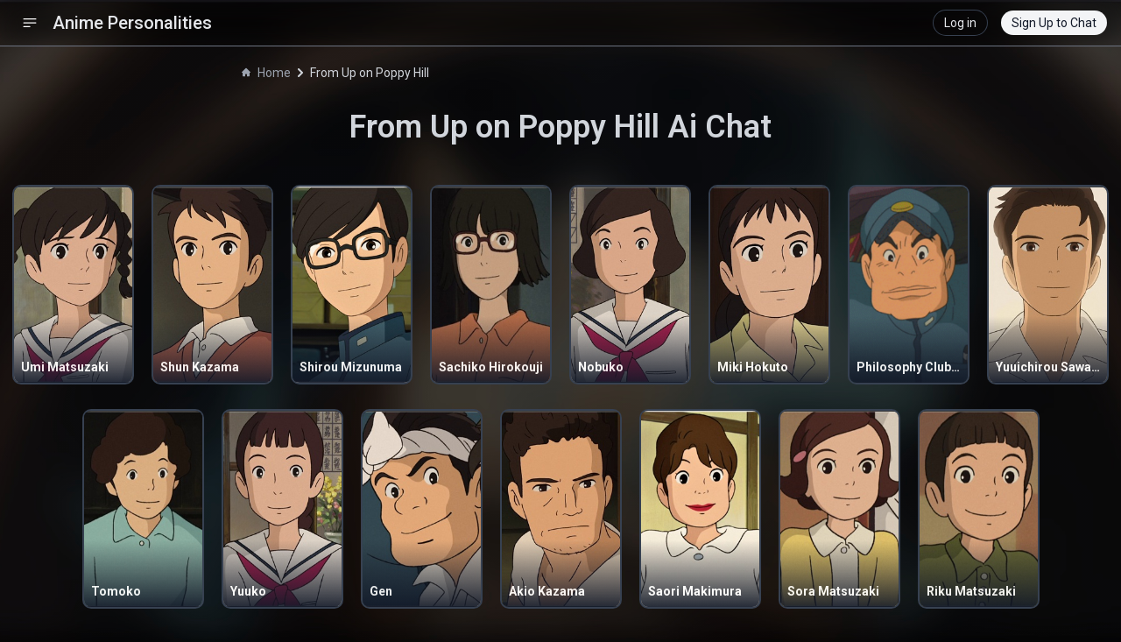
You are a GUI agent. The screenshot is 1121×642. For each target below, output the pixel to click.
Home (266, 73)
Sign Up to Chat (1054, 23)
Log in (960, 23)
